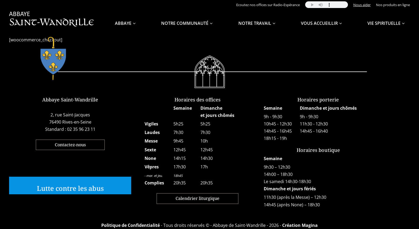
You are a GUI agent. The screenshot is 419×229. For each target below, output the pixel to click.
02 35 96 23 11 (81, 129)
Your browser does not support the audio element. (326, 4)
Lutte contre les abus (70, 188)
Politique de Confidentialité (130, 225)
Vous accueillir (319, 23)
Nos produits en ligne (393, 4)
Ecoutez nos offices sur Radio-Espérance (268, 4)
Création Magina (300, 225)
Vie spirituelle (384, 23)
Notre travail (254, 23)
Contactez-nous (70, 145)
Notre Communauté (184, 23)
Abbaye (123, 23)
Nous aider (362, 4)
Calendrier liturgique (197, 198)
